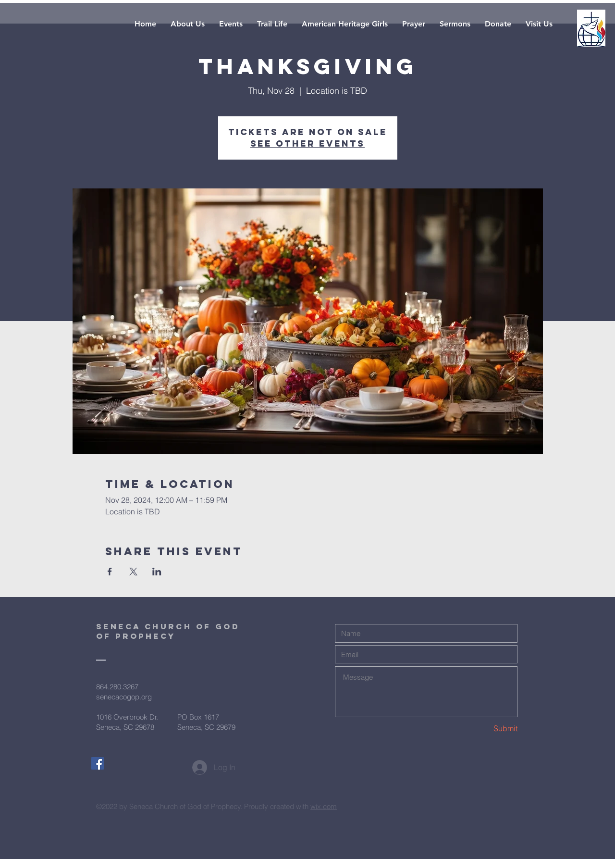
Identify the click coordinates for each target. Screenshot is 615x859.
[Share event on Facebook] (109, 571)
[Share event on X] (133, 571)
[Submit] (483, 728)
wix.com (323, 806)
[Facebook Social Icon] (97, 763)
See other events (307, 143)
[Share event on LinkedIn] (156, 571)
